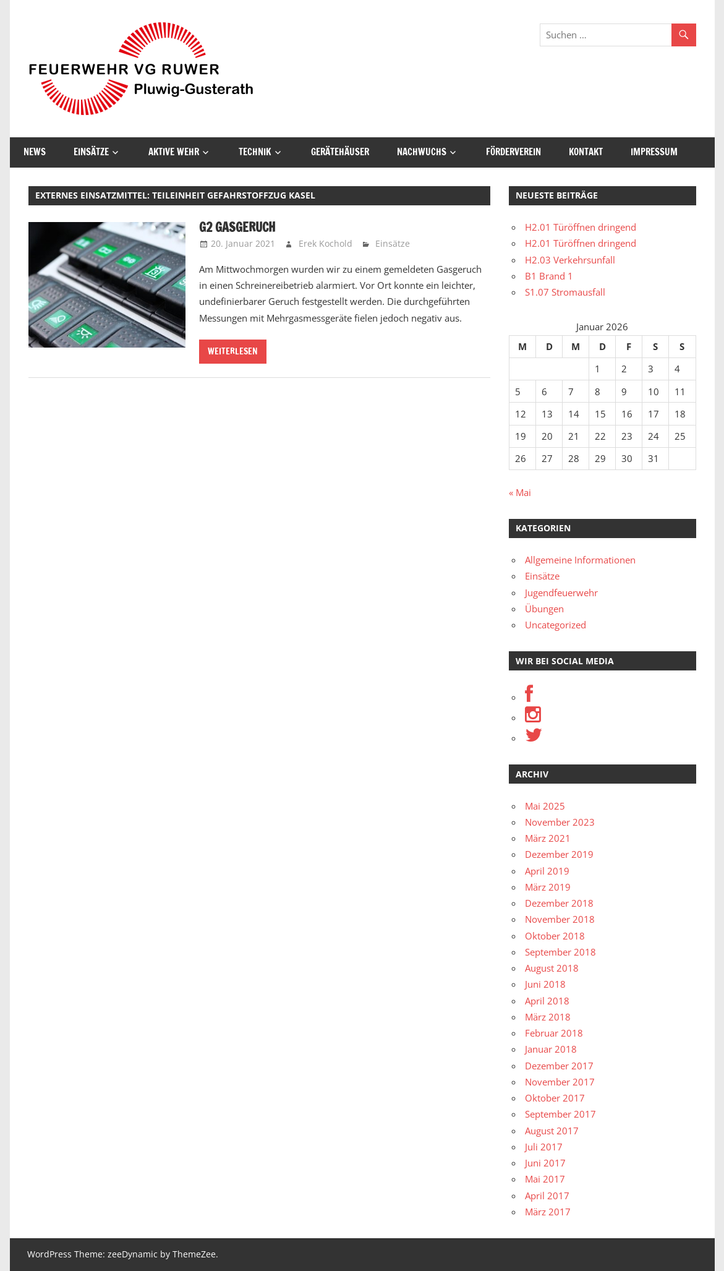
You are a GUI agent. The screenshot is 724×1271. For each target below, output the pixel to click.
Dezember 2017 (559, 1065)
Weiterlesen (233, 351)
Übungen (544, 608)
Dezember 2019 (559, 854)
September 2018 (560, 952)
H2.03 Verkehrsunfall (570, 260)
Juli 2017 (544, 1146)
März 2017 (548, 1211)
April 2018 (547, 1001)
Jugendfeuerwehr (561, 592)
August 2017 (552, 1130)
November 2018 (560, 919)
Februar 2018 (554, 1033)
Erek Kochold (325, 243)
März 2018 (548, 1017)
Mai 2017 (545, 1179)
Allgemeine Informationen (580, 560)
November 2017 (560, 1082)
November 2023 (560, 822)
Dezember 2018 (559, 903)
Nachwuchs (421, 151)
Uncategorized (555, 624)
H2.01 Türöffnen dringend (580, 227)
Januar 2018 (551, 1049)
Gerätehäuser (340, 151)
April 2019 (547, 871)
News (34, 151)
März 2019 (548, 887)
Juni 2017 (545, 1163)
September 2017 (560, 1114)
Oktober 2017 (555, 1098)
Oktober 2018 (555, 936)
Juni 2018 (545, 984)
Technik (255, 151)
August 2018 (552, 968)
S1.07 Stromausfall (565, 292)
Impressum (654, 151)
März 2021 (548, 838)
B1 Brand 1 (549, 276)
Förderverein (513, 151)
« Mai (520, 492)
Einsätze (91, 151)
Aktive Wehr (173, 151)
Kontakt (586, 151)
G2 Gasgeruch (237, 227)
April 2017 (547, 1195)
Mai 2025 (545, 806)
